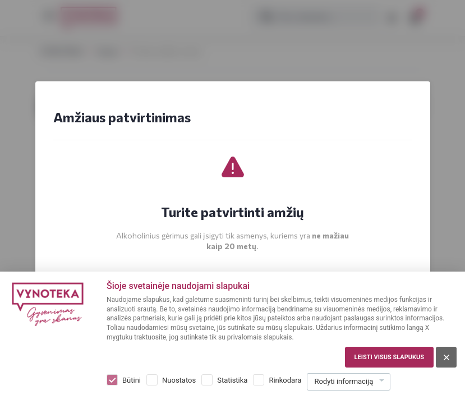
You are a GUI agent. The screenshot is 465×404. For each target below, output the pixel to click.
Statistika (232, 380)
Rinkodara (285, 380)
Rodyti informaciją (343, 381)
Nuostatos (179, 380)
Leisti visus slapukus (389, 357)
